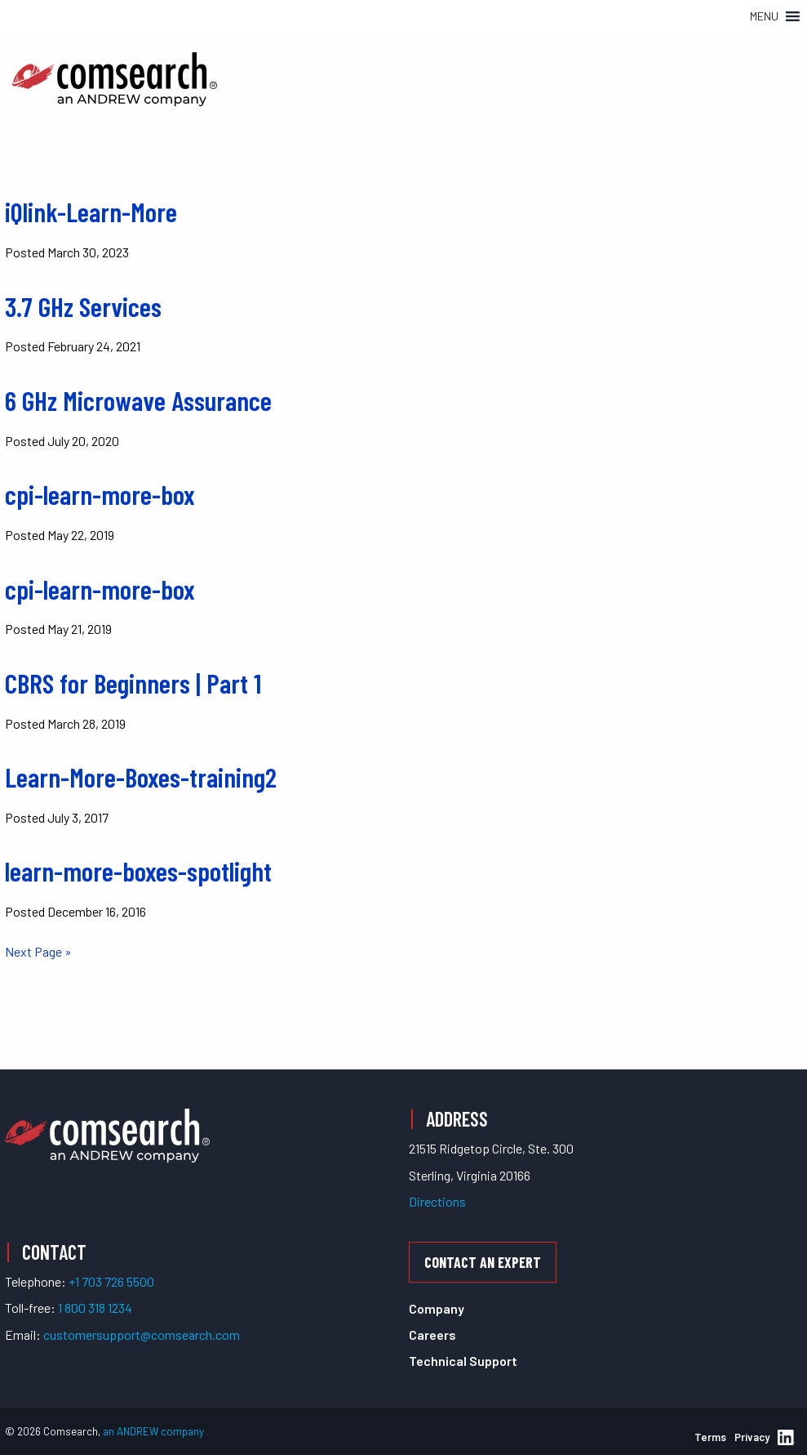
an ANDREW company (153, 1431)
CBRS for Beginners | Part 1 (133, 683)
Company (436, 1308)
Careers (432, 1334)
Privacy (751, 1437)
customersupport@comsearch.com (141, 1334)
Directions (437, 1201)
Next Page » (38, 951)
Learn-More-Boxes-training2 (141, 777)
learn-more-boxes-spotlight (138, 871)
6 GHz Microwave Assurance (138, 400)
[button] (764, 16)
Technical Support (463, 1360)
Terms (710, 1437)
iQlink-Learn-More (91, 211)
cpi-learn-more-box (100, 494)
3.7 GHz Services (83, 306)
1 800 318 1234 (95, 1307)
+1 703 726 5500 (111, 1281)
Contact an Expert (482, 1262)
